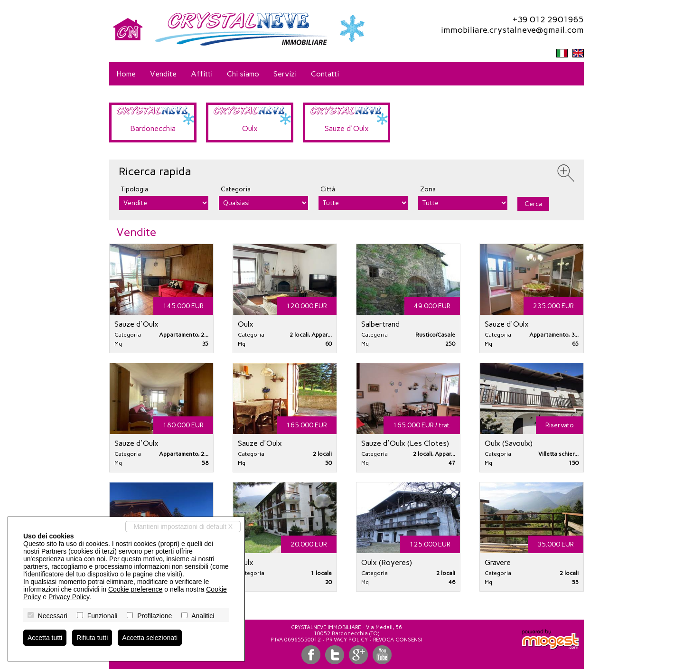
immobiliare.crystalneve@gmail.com (512, 30)
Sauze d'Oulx (347, 128)
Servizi (285, 73)
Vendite (163, 73)
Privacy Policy (347, 640)
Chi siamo (243, 73)
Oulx (250, 128)
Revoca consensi (397, 640)
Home (126, 73)
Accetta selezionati (150, 637)
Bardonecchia (153, 128)
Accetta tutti (45, 637)
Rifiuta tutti (92, 637)
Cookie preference (135, 589)
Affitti (202, 73)
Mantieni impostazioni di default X (183, 526)
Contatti (325, 73)
